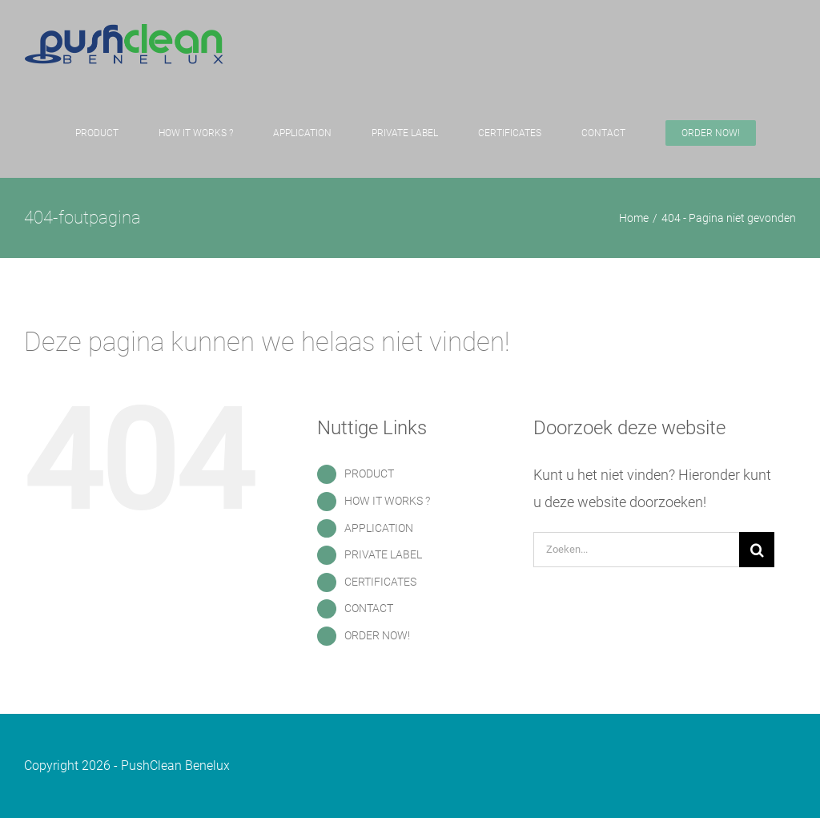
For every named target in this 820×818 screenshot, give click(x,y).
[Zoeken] (756, 549)
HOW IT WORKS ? (387, 500)
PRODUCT (369, 473)
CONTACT (368, 608)
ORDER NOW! (377, 635)
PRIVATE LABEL (383, 554)
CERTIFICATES (380, 581)
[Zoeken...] (636, 549)
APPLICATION (378, 528)
